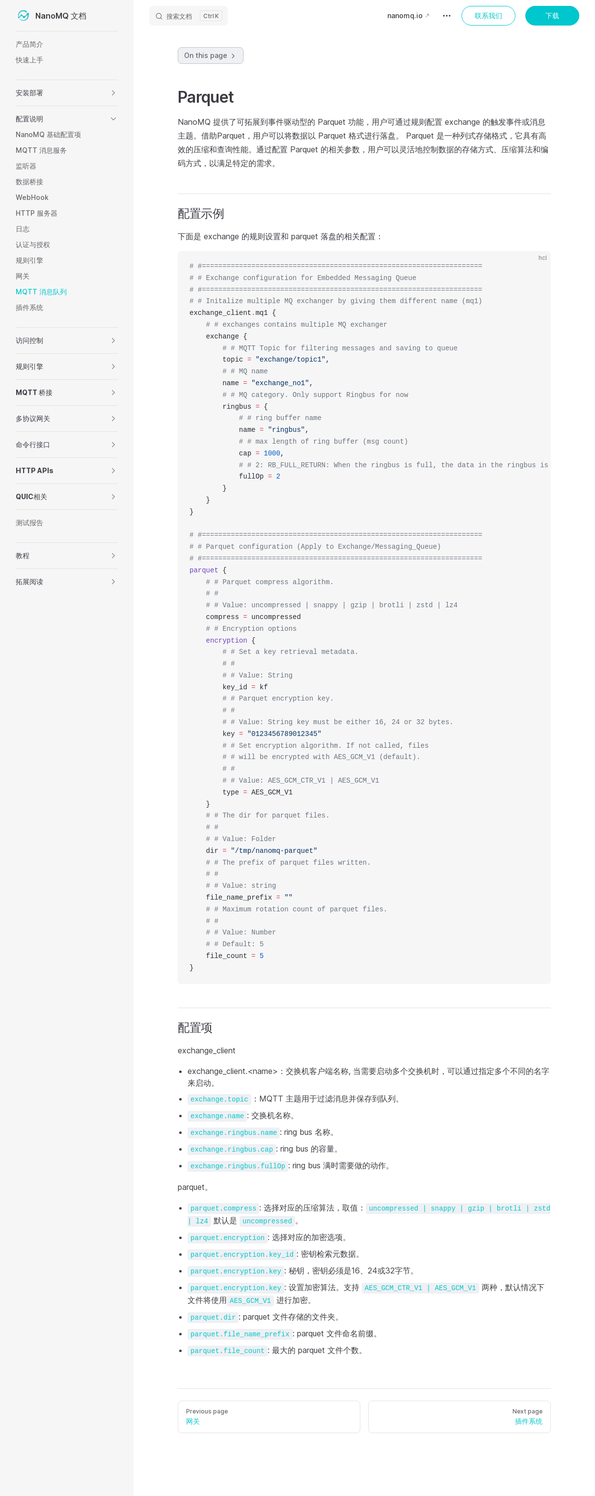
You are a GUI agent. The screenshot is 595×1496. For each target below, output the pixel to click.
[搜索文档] (188, 16)
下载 (552, 15)
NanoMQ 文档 (51, 16)
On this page (210, 55)
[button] (113, 93)
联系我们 (488, 15)
